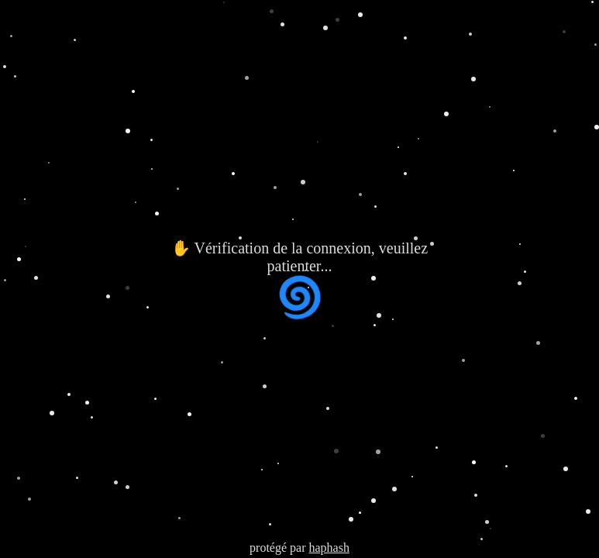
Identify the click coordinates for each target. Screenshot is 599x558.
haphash (328, 547)
